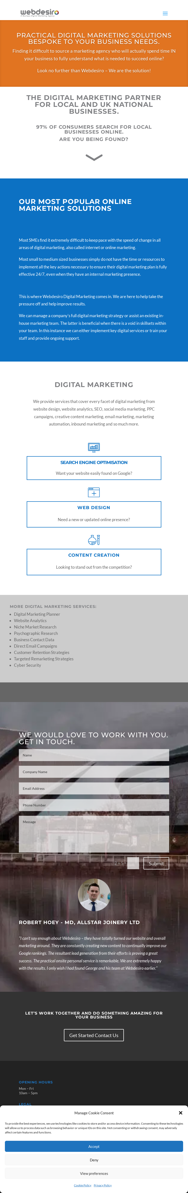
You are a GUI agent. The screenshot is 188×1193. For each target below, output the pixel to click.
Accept (94, 1146)
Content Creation (94, 555)
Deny (94, 1160)
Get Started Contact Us (93, 1035)
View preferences (94, 1173)
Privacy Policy (103, 1185)
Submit (156, 863)
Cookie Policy (82, 1185)
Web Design (93, 507)
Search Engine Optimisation (94, 462)
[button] (180, 1112)
